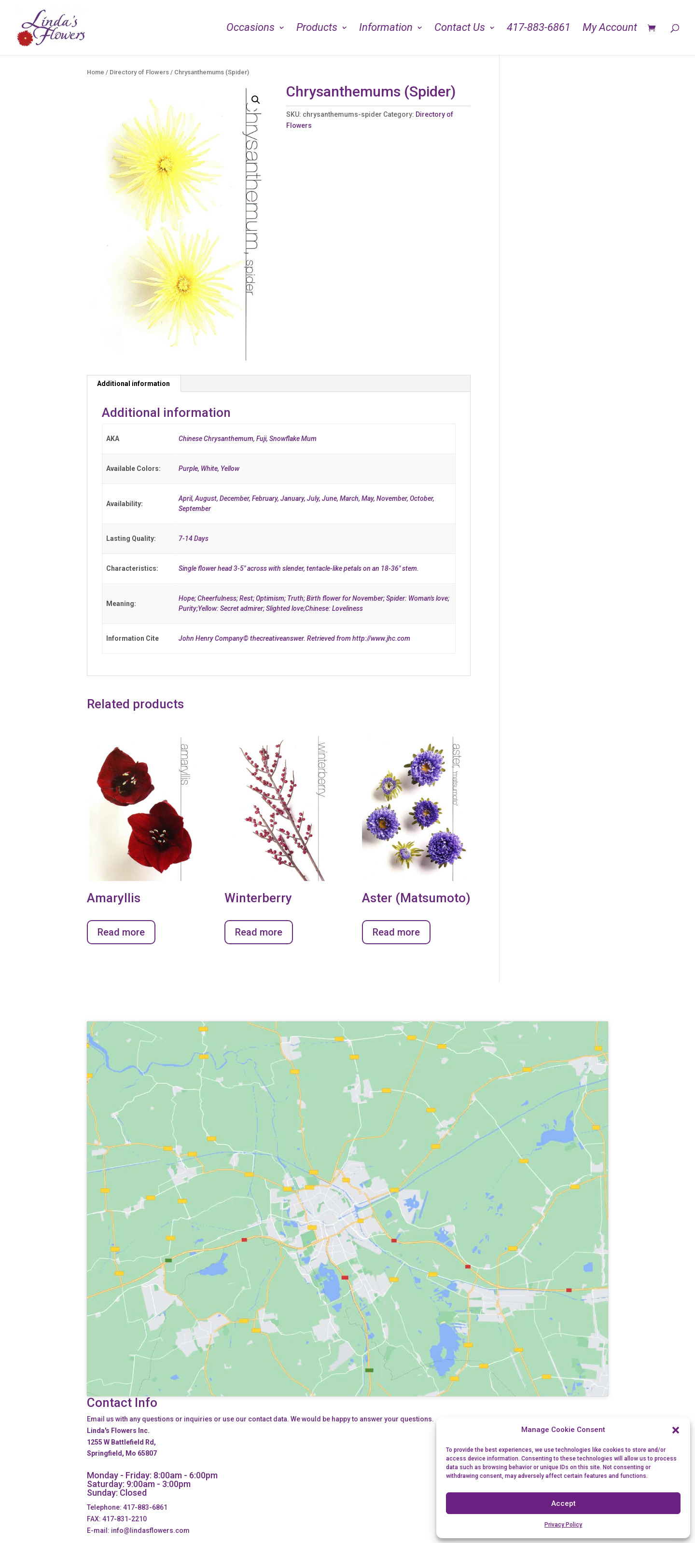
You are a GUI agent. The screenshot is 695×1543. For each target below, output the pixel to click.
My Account (610, 28)
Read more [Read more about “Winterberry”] (258, 932)
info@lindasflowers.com (150, 1530)
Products (316, 28)
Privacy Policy (563, 1524)
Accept (563, 1503)
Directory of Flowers (139, 72)
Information (386, 28)
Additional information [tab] (133, 383)
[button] (676, 1430)
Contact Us (459, 28)
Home (95, 72)
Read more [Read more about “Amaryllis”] (121, 932)
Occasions (250, 28)
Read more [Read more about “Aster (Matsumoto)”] (396, 932)
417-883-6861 (538, 28)
